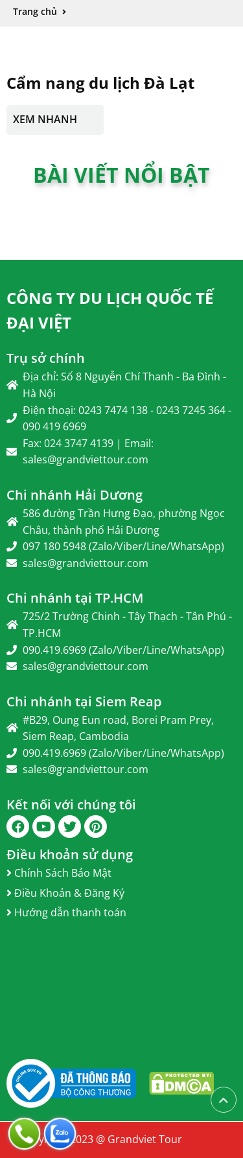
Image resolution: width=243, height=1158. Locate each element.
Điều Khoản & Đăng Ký (65, 893)
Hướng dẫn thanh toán (66, 912)
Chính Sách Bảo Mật (58, 873)
